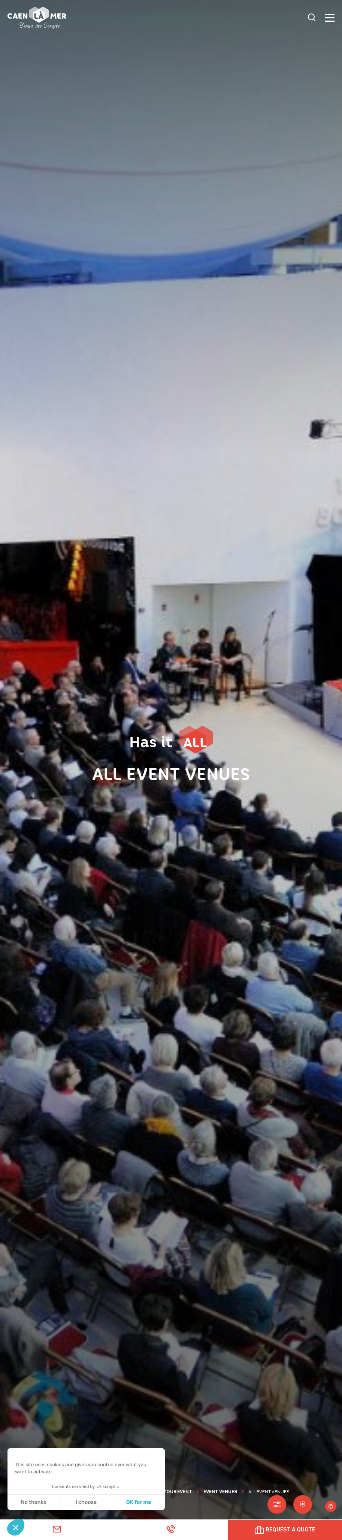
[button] (16, 1527)
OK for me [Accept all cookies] (138, 1502)
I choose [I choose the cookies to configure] (86, 1502)
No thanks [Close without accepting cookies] (33, 1502)
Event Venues (220, 1491)
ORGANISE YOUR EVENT (165, 1491)
